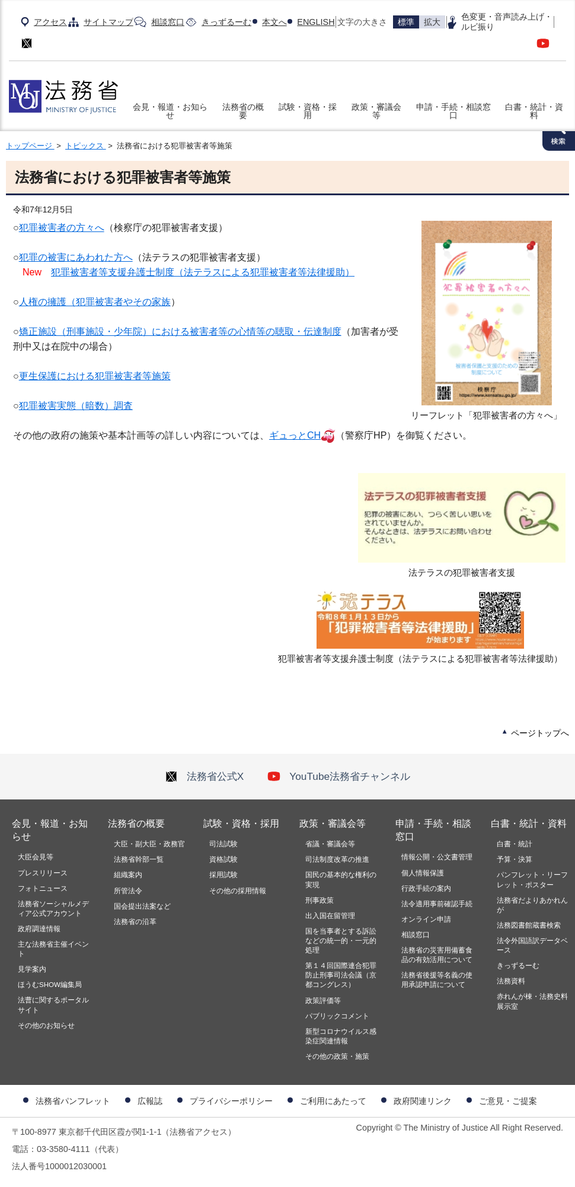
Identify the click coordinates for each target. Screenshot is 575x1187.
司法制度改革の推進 (337, 859)
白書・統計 (514, 844)
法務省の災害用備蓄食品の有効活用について (436, 955)
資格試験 (223, 859)
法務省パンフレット (73, 1101)
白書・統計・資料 (534, 111)
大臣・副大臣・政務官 (149, 844)
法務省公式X (204, 776)
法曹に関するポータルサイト (53, 1004)
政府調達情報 (39, 928)
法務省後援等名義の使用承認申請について (436, 980)
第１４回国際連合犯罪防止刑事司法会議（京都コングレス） (340, 975)
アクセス (50, 22)
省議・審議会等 (330, 844)
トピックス (85, 145)
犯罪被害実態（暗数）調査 (76, 406)
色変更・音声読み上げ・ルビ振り (506, 21)
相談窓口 (167, 22)
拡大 (432, 22)
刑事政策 (319, 900)
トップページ (30, 145)
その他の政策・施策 (337, 1056)
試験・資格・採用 (308, 111)
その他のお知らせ (46, 1025)
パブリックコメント (337, 1016)
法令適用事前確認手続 (436, 903)
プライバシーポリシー (231, 1101)
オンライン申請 (426, 919)
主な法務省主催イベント (53, 949)
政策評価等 (323, 1000)
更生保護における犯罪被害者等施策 (95, 376)
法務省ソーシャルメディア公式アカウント (53, 908)
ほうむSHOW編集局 (50, 984)
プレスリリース (43, 873)
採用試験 (223, 874)
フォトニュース (43, 888)
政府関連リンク (423, 1101)
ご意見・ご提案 (508, 1101)
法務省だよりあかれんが (532, 905)
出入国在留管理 (330, 915)
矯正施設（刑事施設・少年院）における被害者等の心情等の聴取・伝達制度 (180, 331)
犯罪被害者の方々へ (61, 228)
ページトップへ (540, 733)
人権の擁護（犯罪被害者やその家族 (95, 302)
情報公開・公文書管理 (436, 857)
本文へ (274, 22)
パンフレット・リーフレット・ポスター (532, 879)
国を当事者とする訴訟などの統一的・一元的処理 (340, 941)
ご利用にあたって (333, 1101)
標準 (406, 22)
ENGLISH (315, 22)
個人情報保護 (422, 873)
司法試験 (223, 844)
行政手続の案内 (426, 888)
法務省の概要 (243, 111)
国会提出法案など (142, 906)
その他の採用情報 (237, 890)
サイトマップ (108, 22)
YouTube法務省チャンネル (338, 776)
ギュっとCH (295, 435)
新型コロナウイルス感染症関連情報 (340, 1036)
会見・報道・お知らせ (170, 111)
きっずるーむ (226, 22)
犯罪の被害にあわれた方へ (76, 257)
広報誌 (150, 1101)
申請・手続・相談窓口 (453, 111)
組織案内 (128, 874)
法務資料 (511, 981)
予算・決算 (514, 859)
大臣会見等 (35, 857)
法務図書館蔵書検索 (529, 925)
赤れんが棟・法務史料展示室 (532, 1001)
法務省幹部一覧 (139, 859)
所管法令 (128, 890)
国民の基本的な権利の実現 (340, 879)
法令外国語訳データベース (532, 945)
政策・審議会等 (376, 111)
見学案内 (32, 969)
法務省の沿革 (135, 921)
